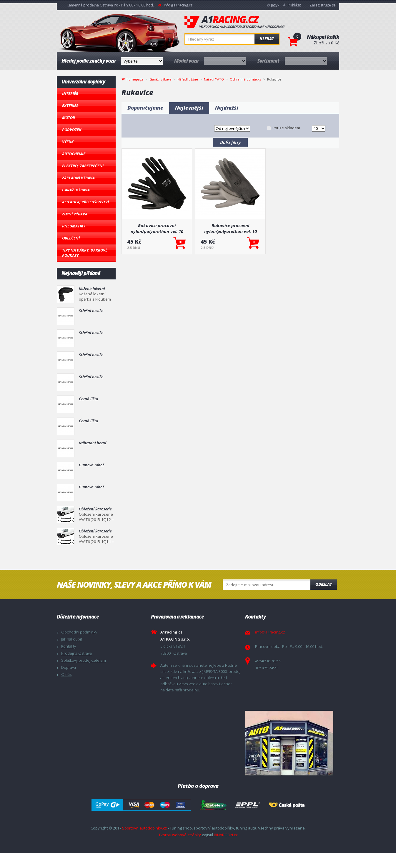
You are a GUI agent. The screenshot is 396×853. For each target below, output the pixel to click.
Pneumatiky (73, 226)
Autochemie (73, 153)
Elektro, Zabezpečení (83, 165)
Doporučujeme (145, 107)
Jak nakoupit (71, 639)
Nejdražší (226, 107)
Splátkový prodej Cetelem (83, 660)
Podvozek (71, 129)
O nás (66, 674)
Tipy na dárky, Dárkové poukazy (84, 252)
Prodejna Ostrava (76, 653)
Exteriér (70, 105)
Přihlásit (294, 5)
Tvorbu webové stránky (180, 834)
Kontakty (68, 646)
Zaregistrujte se (323, 5)
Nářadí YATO (214, 79)
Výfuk (68, 141)
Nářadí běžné (187, 79)
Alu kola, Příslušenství (85, 202)
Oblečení (71, 238)
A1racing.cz (234, 22)
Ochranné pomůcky (245, 79)
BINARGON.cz (226, 834)
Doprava (68, 667)
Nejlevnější (189, 107)
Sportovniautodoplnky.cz (144, 828)
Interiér (70, 93)
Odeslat (323, 584)
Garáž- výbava (76, 189)
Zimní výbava (74, 214)
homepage (135, 79)
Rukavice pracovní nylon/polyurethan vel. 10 (157, 228)
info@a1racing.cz (178, 5)
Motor (68, 117)
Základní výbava (78, 177)
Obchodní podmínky (79, 632)
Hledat (266, 38)
